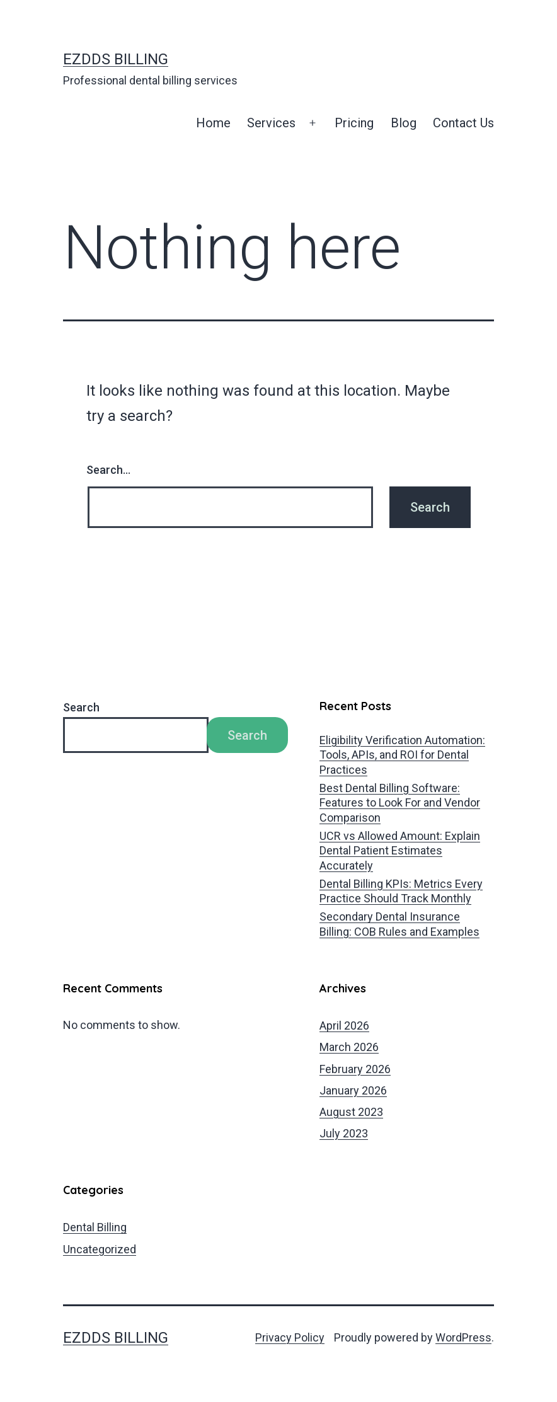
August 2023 (351, 1111)
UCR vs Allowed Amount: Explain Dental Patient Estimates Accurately (399, 850)
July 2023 (343, 1133)
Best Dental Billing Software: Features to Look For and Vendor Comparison (399, 802)
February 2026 (355, 1069)
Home (213, 122)
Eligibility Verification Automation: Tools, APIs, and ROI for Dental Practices (402, 754)
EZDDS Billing (115, 59)
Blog (403, 122)
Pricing (354, 122)
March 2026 (349, 1047)
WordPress (463, 1337)
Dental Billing (95, 1227)
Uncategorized (99, 1249)
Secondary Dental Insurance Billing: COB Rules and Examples (399, 924)
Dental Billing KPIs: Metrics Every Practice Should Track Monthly (401, 891)
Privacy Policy (289, 1337)
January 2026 (353, 1090)
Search (81, 707)
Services (271, 122)
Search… (108, 469)
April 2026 (344, 1025)
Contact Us (463, 122)
